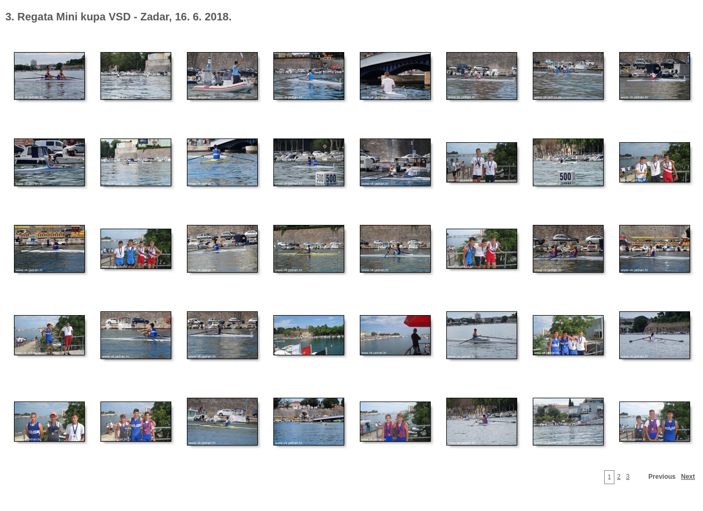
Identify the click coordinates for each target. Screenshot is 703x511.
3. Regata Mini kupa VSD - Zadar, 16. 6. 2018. (118, 17)
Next (688, 476)
